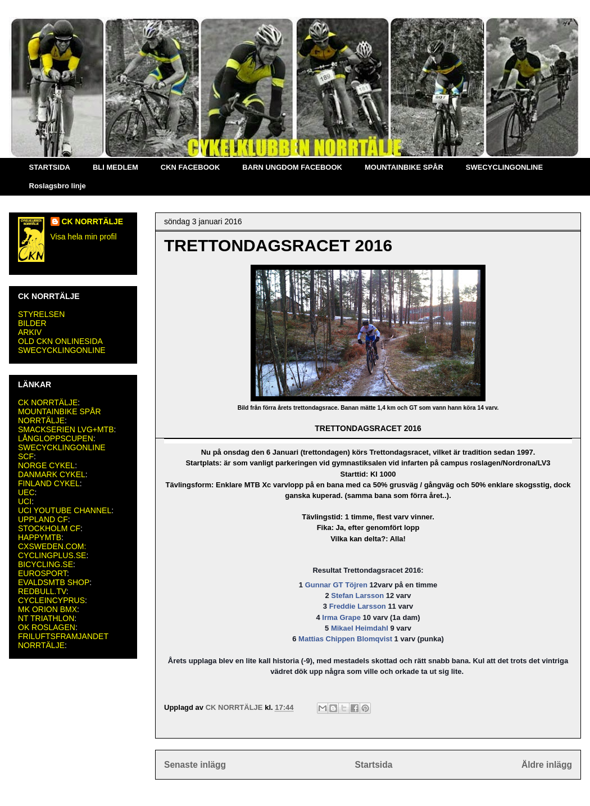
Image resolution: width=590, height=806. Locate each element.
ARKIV (30, 332)
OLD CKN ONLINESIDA (60, 341)
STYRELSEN (41, 314)
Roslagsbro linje (57, 186)
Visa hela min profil (84, 236)
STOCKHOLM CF (49, 528)
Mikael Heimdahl (359, 628)
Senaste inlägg (195, 764)
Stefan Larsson (357, 595)
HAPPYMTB (39, 537)
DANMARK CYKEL (51, 474)
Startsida (374, 764)
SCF (26, 456)
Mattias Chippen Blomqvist (345, 639)
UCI (24, 501)
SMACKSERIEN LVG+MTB (66, 429)
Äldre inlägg (546, 764)
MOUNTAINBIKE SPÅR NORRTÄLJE (59, 416)
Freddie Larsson (357, 606)
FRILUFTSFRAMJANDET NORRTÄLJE (63, 641)
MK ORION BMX (47, 609)
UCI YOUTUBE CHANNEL (64, 510)
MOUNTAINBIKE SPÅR (404, 167)
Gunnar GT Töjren (336, 585)
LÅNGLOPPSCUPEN (55, 438)
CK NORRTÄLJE (93, 221)
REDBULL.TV (42, 591)
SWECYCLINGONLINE (504, 167)
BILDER (32, 323)
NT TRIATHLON (46, 618)
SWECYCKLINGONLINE (62, 350)
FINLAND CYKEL (49, 483)
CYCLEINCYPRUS (51, 600)
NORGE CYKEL (46, 465)
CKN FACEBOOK (190, 167)
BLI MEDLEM (115, 167)
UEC (26, 492)
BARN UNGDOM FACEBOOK (292, 167)
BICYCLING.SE (45, 564)
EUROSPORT (42, 573)
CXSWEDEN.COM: (52, 546)
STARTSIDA (49, 167)
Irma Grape (341, 617)
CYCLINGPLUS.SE (52, 555)
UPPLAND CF (43, 519)
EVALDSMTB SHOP (53, 582)
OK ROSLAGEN (46, 627)
